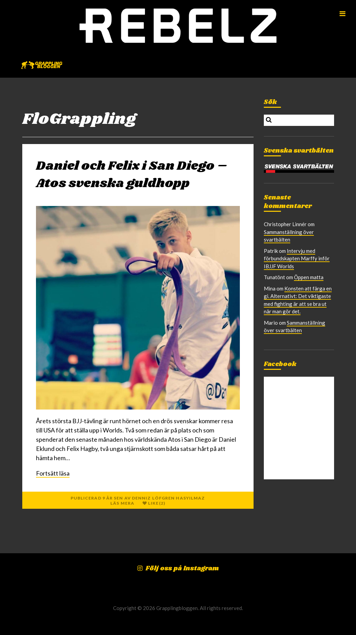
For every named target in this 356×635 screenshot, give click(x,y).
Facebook (280, 364)
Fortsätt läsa (53, 473)
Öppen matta (308, 277)
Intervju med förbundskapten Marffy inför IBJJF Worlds (297, 258)
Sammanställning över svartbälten (289, 236)
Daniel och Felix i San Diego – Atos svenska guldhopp (132, 174)
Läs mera (122, 503)
